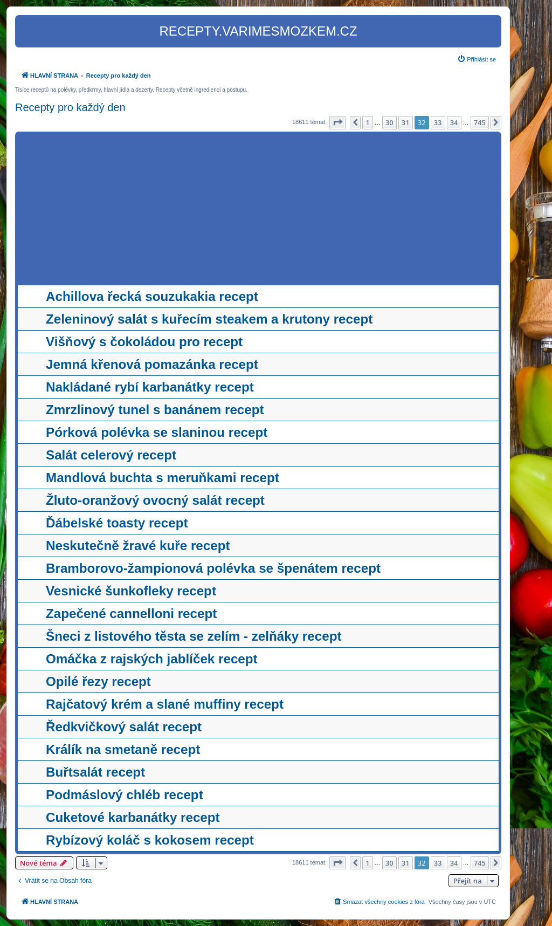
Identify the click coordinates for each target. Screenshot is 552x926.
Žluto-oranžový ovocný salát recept (155, 500)
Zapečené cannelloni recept (131, 613)
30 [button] (389, 122)
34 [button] (454, 122)
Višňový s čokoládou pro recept (144, 341)
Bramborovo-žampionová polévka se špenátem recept (213, 568)
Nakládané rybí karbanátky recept (150, 387)
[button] (337, 122)
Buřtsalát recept (95, 772)
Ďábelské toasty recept (117, 523)
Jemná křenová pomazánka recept (152, 364)
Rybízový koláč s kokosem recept (150, 840)
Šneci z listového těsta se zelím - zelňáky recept (193, 636)
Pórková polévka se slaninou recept (156, 432)
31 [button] (406, 122)
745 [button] (480, 122)
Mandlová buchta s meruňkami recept (162, 477)
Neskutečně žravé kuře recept (138, 545)
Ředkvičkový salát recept (124, 726)
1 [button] (367, 122)
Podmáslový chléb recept (124, 794)
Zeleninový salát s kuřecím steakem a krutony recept (209, 319)
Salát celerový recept (111, 455)
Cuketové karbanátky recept (133, 817)
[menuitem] (476, 59)
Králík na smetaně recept (123, 749)
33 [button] (438, 122)
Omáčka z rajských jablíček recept (152, 658)
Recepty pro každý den (70, 107)
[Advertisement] (258, 209)
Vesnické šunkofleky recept (131, 591)
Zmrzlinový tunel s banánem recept (155, 409)
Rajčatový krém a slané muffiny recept (165, 704)
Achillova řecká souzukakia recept (152, 296)
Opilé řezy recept (98, 681)
